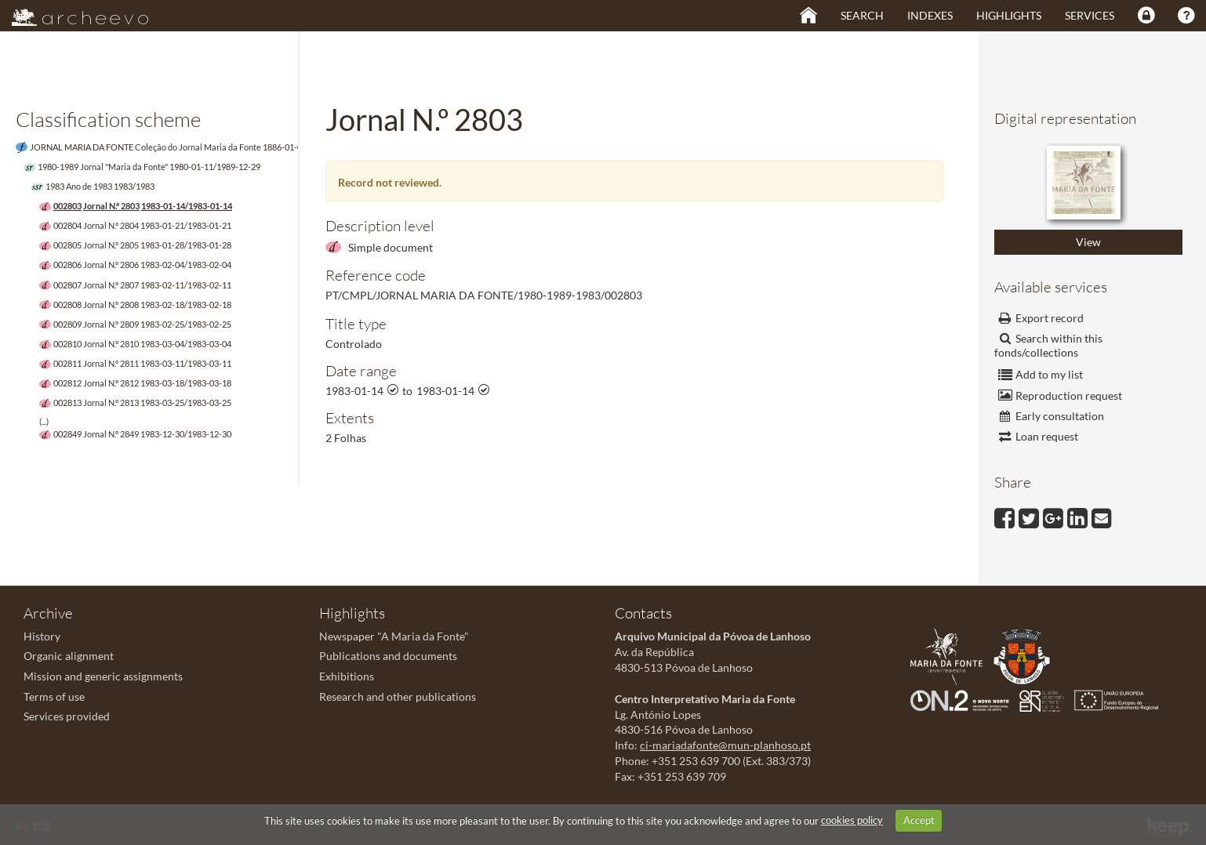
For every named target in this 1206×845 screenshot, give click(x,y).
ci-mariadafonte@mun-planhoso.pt (725, 745)
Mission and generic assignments (103, 676)
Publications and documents (388, 655)
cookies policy (852, 820)
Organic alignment (69, 655)
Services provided (67, 716)
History (42, 636)
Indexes (930, 15)
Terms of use (54, 696)
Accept (919, 820)
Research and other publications (397, 696)
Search (862, 15)
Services (1089, 15)
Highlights (1008, 15)
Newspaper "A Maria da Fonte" (394, 636)
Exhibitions (346, 676)
